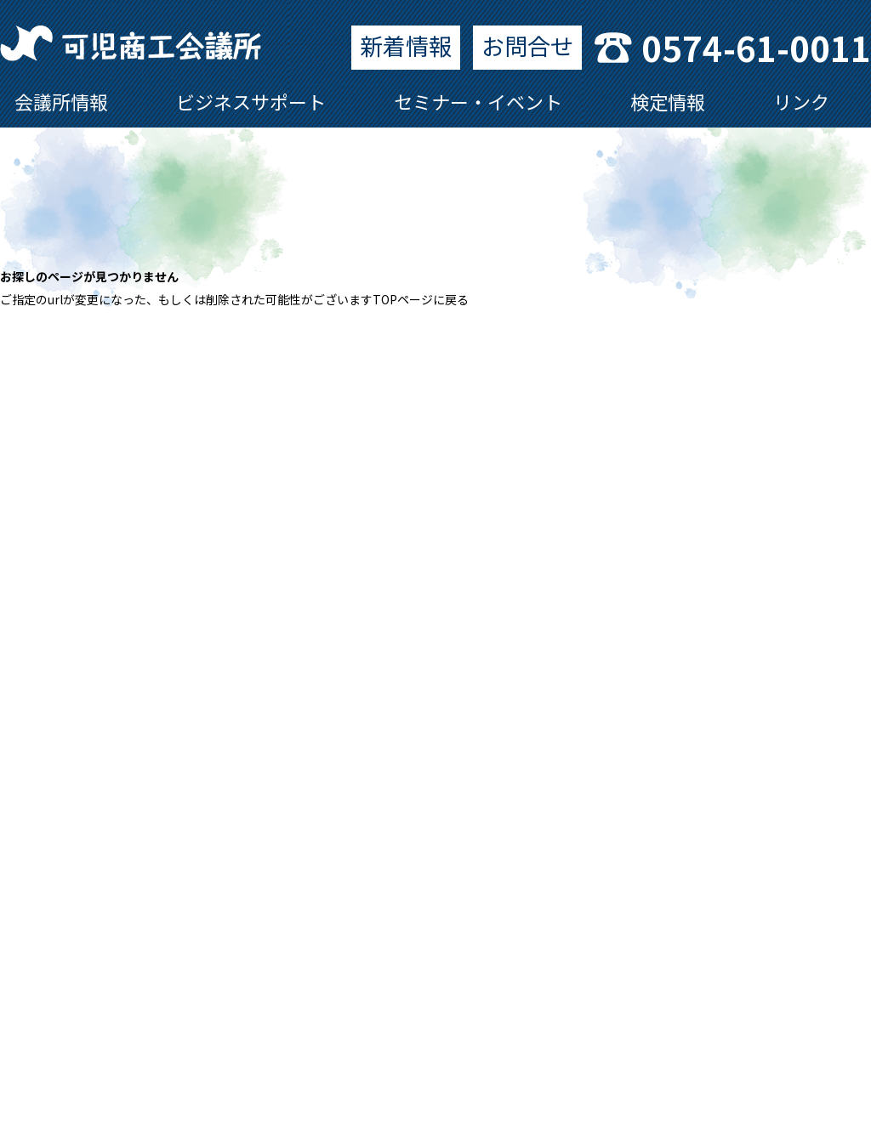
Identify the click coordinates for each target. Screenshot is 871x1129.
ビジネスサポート (251, 101)
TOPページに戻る (421, 299)
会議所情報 (61, 101)
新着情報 (406, 45)
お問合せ (527, 45)
